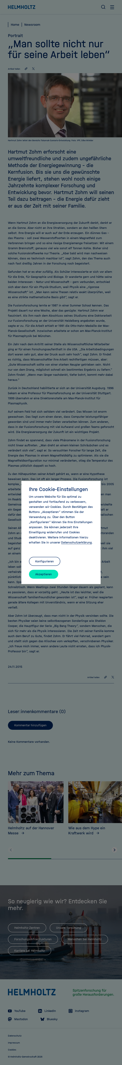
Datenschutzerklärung (76, 542)
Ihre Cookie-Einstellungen (58, 489)
